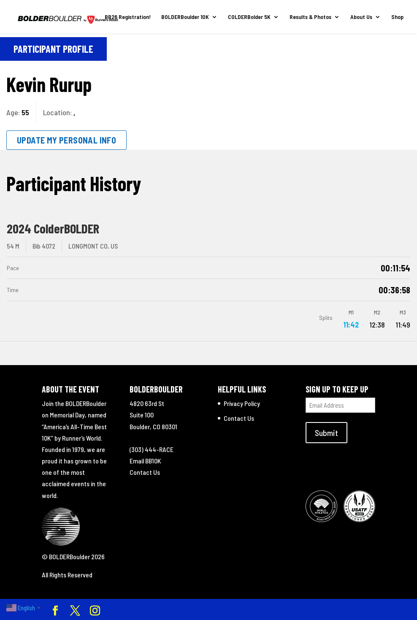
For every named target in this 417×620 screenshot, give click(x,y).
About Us (361, 17)
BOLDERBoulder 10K (185, 17)
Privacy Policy (242, 403)
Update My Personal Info (66, 140)
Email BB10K (145, 461)
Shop (397, 17)
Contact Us (145, 472)
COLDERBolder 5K (249, 17)
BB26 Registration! (128, 17)
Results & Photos (310, 17)
